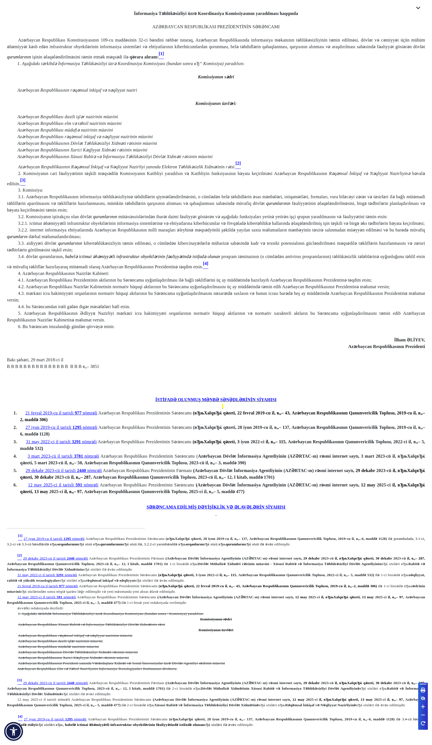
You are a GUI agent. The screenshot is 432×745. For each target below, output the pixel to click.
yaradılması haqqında (277, 14)
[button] (14, 731)
